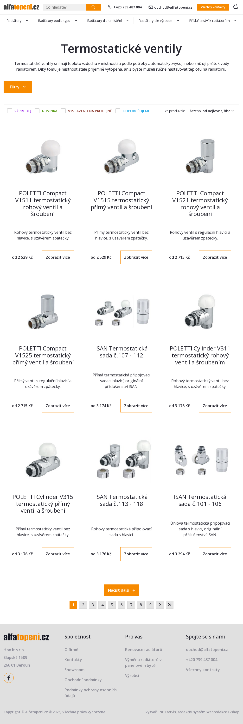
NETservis (168, 712)
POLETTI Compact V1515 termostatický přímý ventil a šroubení (121, 200)
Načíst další (121, 590)
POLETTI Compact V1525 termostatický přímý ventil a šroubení (43, 355)
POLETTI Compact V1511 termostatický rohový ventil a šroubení (43, 203)
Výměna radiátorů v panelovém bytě (143, 662)
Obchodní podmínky (83, 679)
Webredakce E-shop (222, 712)
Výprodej (22, 111)
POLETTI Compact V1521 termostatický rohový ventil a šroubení (200, 203)
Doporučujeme (136, 111)
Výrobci (132, 675)
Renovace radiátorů (143, 649)
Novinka (49, 111)
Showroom (74, 669)
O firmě (71, 649)
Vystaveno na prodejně (90, 111)
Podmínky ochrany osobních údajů (90, 692)
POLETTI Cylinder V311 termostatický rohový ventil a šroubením (200, 355)
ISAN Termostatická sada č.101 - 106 (200, 500)
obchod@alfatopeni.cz (170, 7)
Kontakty (73, 659)
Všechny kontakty (213, 7)
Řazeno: (213, 110)
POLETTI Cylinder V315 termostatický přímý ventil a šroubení (43, 504)
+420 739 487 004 (125, 7)
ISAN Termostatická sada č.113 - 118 (121, 500)
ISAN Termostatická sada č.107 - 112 (121, 351)
